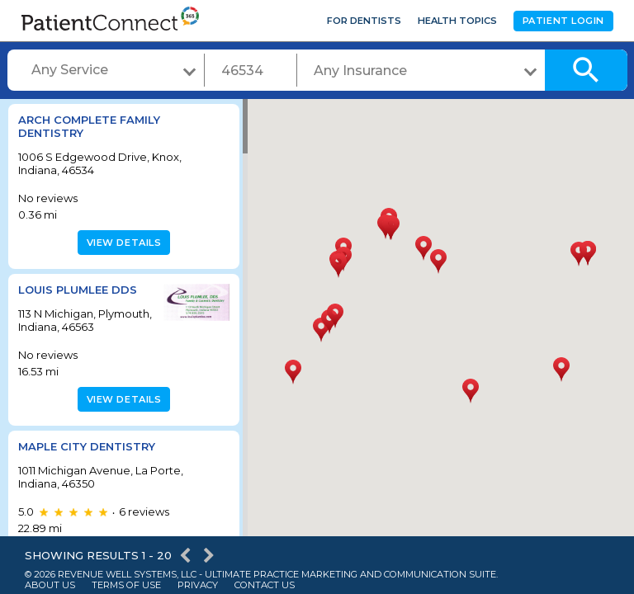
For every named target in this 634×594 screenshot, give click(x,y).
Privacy (197, 585)
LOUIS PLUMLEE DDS (77, 289)
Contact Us (264, 585)
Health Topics (457, 20)
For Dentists (364, 20)
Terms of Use (126, 585)
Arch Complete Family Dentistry (89, 126)
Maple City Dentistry (86, 458)
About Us (50, 585)
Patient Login (563, 20)
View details (121, 242)
